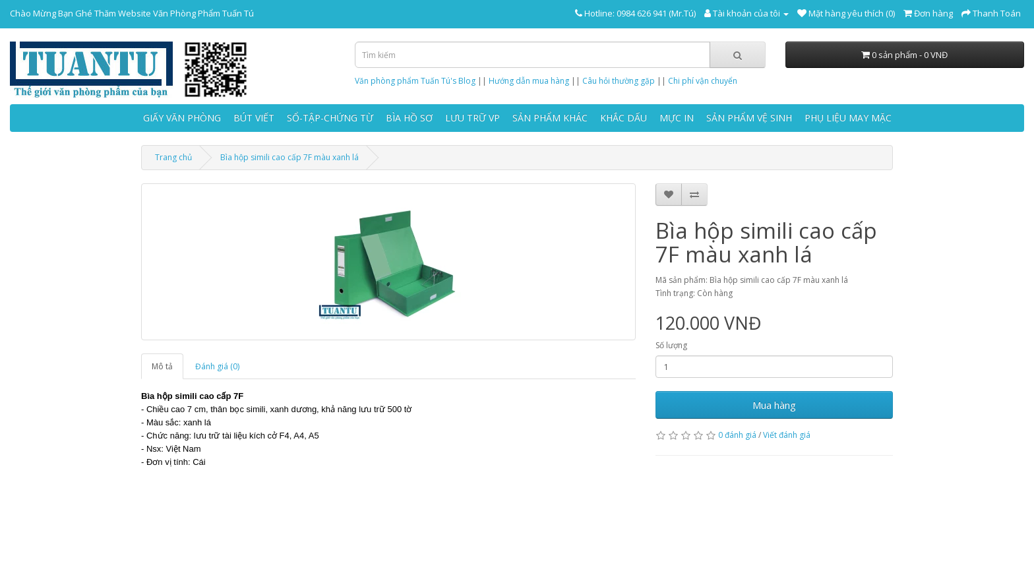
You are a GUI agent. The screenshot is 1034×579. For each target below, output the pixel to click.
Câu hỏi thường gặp (618, 80)
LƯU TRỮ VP (472, 117)
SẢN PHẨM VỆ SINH (749, 117)
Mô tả (162, 366)
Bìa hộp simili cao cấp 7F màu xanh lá (289, 157)
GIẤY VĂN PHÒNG (182, 117)
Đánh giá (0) (217, 366)
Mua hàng (774, 404)
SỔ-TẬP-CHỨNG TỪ (330, 117)
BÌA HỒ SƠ (409, 117)
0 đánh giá (737, 435)
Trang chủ (173, 157)
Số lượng (671, 345)
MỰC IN (676, 117)
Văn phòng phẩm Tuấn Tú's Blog (415, 80)
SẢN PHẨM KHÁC (550, 117)
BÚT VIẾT (253, 117)
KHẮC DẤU (623, 117)
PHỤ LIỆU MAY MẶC (848, 117)
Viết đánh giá (786, 435)
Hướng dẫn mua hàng (529, 80)
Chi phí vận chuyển (702, 80)
